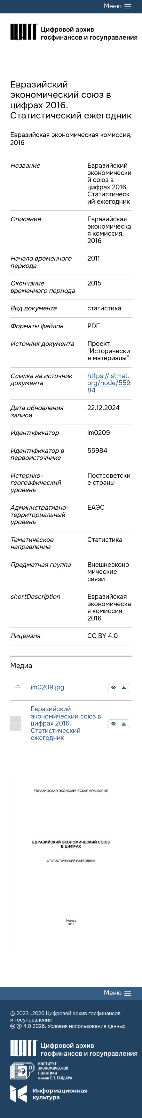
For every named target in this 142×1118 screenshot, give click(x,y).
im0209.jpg (47, 687)
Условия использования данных (86, 1026)
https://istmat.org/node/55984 (108, 383)
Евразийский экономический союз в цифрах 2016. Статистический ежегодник (66, 723)
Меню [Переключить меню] (118, 7)
